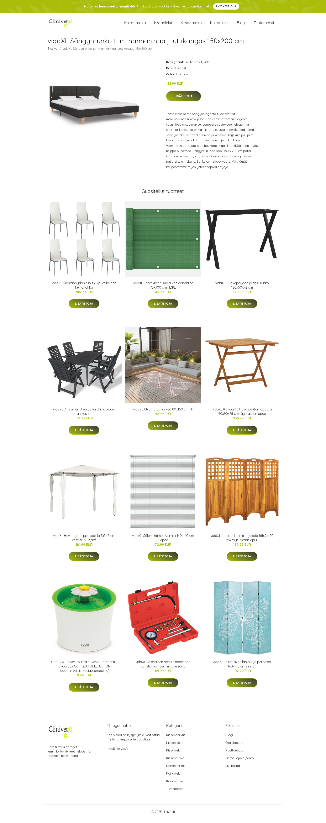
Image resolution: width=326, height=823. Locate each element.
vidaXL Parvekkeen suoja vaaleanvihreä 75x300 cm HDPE (163, 289)
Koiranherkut (175, 770)
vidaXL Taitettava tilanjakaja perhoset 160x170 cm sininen (242, 668)
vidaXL (208, 66)
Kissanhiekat (175, 747)
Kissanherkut (175, 739)
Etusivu (53, 53)
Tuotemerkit (264, 24)
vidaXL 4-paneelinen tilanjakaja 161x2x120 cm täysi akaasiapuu (242, 542)
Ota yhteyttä (234, 747)
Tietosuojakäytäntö (239, 762)
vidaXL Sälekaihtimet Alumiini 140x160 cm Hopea (163, 542)
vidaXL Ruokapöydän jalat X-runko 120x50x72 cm (242, 289)
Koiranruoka (135, 24)
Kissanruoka (191, 24)
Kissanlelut (163, 24)
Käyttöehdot (234, 754)
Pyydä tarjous (226, 6)
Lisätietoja (184, 100)
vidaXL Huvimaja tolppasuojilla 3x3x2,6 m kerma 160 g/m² (84, 542)
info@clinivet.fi (117, 753)
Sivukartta (232, 770)
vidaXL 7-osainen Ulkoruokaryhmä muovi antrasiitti (84, 415)
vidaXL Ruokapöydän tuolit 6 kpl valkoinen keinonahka (84, 289)
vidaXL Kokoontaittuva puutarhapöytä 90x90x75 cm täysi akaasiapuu (242, 415)
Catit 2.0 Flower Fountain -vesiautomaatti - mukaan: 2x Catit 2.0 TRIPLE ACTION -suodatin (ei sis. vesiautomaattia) (84, 670)
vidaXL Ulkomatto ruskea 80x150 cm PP (163, 413)
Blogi (241, 24)
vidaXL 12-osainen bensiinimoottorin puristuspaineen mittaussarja (163, 668)
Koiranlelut (219, 24)
